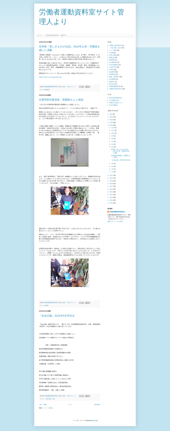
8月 (112, 138)
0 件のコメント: (71, 86)
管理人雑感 (112, 55)
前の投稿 (97, 404)
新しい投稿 (43, 404)
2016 (111, 189)
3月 (112, 166)
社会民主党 (112, 67)
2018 (111, 183)
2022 (111, 125)
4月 (112, 163)
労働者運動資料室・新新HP (56, 35)
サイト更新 (112, 50)
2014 (111, 194)
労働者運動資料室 (115, 86)
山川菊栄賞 (112, 62)
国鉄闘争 (112, 60)
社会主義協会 (113, 65)
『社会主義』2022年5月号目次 (57, 315)
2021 (111, 175)
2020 (111, 178)
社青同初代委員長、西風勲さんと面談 (61, 99)
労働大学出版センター (116, 103)
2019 (111, 181)
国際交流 (112, 57)
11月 (113, 130)
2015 (111, 192)
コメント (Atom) (48, 408)
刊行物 (111, 52)
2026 (111, 114)
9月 (112, 136)
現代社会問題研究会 (115, 98)
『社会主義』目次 (50, 399)
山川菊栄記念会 (114, 100)
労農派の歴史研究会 (115, 45)
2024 (111, 120)
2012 (111, 200)
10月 (113, 133)
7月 (112, 141)
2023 (111, 122)
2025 (111, 117)
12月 (113, 127)
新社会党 (112, 84)
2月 (112, 169)
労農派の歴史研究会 (115, 89)
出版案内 (112, 74)
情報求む (112, 81)
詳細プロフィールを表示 (115, 221)
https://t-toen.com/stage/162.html (50, 77)
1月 (112, 172)
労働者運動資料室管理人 (117, 212)
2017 (111, 186)
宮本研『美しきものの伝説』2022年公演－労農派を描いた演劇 (120, 151)
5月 (112, 147)
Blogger (95, 420)
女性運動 (112, 79)
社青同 (46, 305)
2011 (111, 203)
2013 (111, 197)
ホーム (39, 35)
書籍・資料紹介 (114, 77)
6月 (112, 144)
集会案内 (47, 89)
